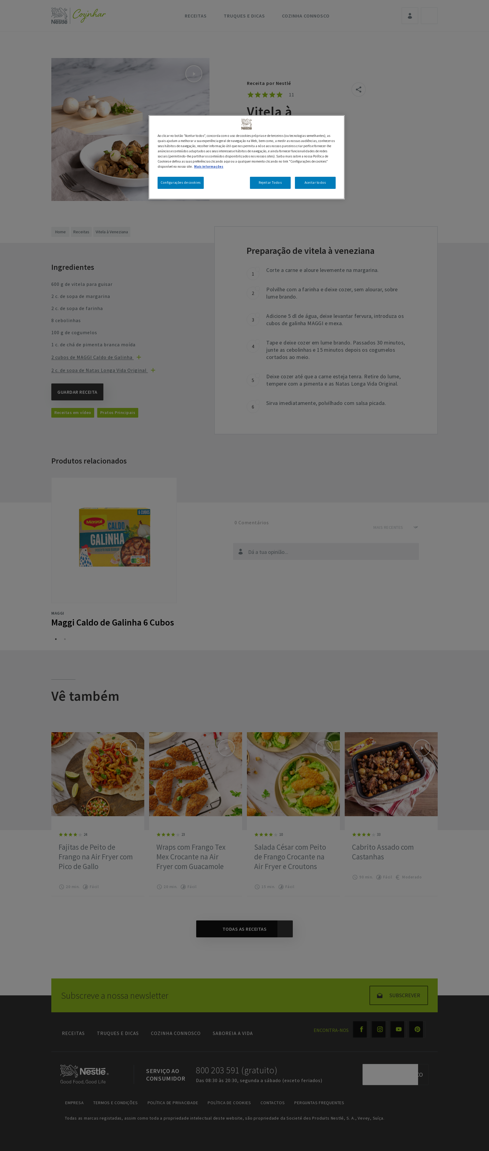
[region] (247, 157)
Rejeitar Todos (270, 182)
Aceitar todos (315, 182)
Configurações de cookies (181, 182)
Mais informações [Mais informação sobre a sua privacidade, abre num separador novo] (208, 166)
